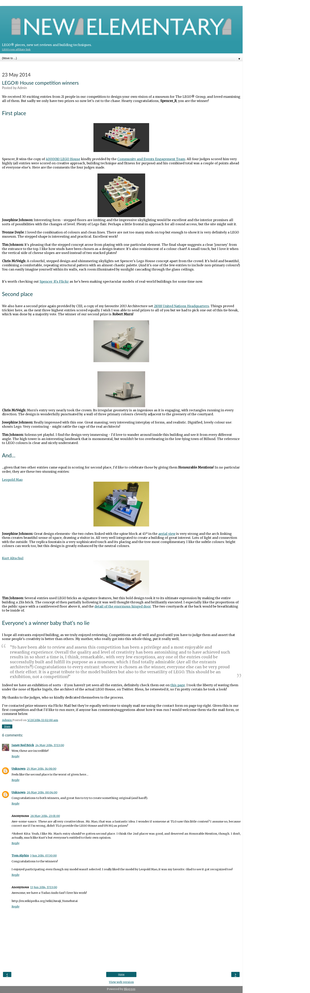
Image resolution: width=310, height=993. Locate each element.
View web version (121, 982)
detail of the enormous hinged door (122, 606)
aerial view (166, 534)
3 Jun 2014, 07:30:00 (43, 855)
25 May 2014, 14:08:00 (41, 768)
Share (7, 726)
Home (121, 974)
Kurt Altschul (12, 558)
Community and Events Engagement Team (151, 159)
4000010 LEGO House (63, 159)
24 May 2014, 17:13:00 (49, 745)
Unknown (18, 768)
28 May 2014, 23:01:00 (45, 816)
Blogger (129, 989)
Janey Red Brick (23, 745)
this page (177, 685)
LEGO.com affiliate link (16, 49)
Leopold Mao (12, 480)
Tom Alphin (20, 855)
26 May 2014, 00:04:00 (42, 792)
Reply (15, 756)
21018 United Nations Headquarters (181, 306)
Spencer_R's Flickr (54, 281)
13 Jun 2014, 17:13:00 (43, 887)
